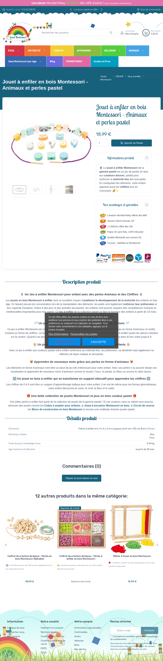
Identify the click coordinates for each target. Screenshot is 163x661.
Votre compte (83, 620)
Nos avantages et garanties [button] (126, 204)
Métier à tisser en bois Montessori (132, 556)
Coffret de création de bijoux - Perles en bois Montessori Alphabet (29, 557)
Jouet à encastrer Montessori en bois (106, 405)
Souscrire (150, 629)
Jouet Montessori (105, 78)
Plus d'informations (59, 333)
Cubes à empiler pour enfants (62, 405)
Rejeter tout (64, 341)
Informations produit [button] (128, 158)
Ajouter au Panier (131, 142)
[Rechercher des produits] (77, 32)
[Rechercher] (111, 32)
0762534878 (28, 9)
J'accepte (98, 341)
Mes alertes (80, 648)
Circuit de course (143, 405)
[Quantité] (102, 143)
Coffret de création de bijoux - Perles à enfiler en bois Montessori (80, 557)
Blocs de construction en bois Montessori (57, 409)
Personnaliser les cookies (83, 333)
